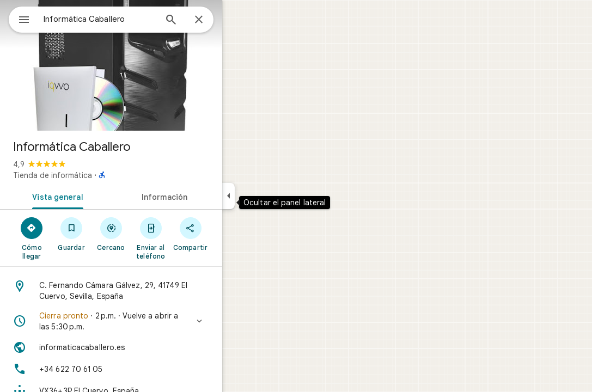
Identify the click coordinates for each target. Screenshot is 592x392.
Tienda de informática (91, 175)
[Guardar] (111, 233)
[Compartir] (229, 233)
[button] (150, 321)
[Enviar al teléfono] (190, 238)
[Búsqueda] (210, 21)
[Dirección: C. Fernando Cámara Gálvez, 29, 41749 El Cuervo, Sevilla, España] (150, 290)
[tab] (94, 196)
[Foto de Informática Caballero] (150, 65)
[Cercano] (150, 233)
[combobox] (128, 19)
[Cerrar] (238, 20)
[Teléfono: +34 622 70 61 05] (150, 369)
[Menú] (19, 18)
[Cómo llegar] (71, 238)
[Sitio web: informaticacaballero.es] (150, 347)
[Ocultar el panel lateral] (267, 196)
